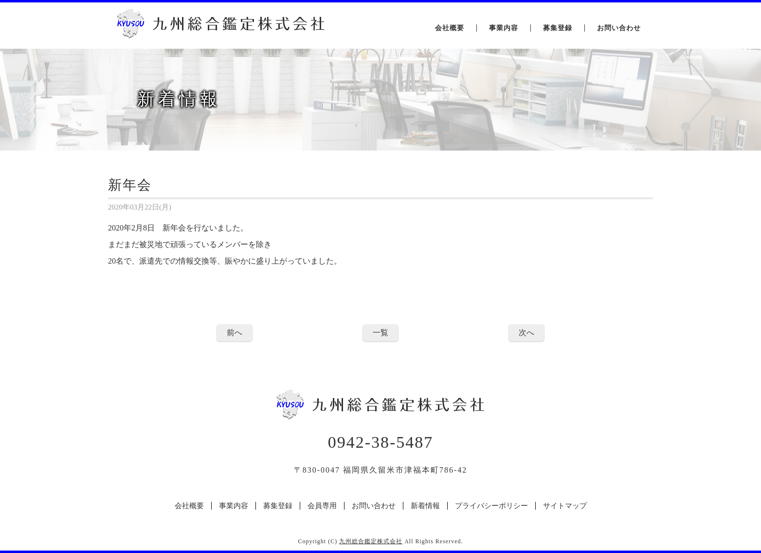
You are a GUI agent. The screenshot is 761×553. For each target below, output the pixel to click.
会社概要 (449, 28)
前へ (234, 332)
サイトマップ (565, 506)
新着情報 (425, 506)
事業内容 (503, 28)
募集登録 (557, 28)
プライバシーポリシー (491, 506)
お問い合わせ (619, 28)
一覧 (380, 332)
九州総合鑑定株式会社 (370, 541)
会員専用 (322, 506)
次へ (526, 332)
